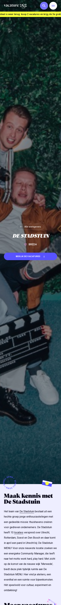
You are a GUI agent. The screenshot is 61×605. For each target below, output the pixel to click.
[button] (43, 6)
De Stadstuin (27, 511)
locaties (18, 532)
